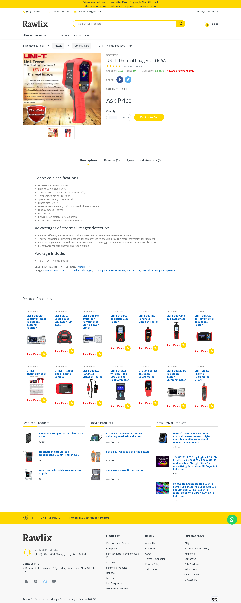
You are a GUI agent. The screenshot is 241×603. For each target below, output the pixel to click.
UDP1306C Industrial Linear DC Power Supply (61, 472)
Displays (110, 562)
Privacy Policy (152, 564)
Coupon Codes (81, 35)
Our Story (150, 548)
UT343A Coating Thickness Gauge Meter (148, 373)
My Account (190, 579)
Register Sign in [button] (207, 11)
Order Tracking (192, 574)
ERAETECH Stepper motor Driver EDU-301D (61, 435)
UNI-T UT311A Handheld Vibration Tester (148, 318)
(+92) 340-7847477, (49, 554)
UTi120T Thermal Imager (36, 372)
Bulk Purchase (191, 564)
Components (113, 548)
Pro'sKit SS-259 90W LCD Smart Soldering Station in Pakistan (124, 435)
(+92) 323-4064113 (33, 11)
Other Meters (81, 45)
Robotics (111, 572)
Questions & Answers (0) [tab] (144, 160)
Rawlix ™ (28, 599)
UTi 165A (59, 270)
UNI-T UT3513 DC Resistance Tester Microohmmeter (176, 375)
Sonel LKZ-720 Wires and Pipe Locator (128, 451)
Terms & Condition (155, 558)
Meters (58, 45)
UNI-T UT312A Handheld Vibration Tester (92, 373)
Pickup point (190, 569)
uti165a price (101, 270)
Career (148, 553)
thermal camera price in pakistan (159, 270)
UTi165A (48, 270)
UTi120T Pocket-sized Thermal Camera (64, 373)
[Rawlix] (35, 23)
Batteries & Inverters (117, 588)
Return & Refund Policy (196, 548)
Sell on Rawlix (152, 569)
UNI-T (136, 70)
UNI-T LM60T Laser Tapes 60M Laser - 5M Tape (63, 320)
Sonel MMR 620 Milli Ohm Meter (124, 470)
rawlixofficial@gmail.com (88, 11)
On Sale (65, 35)
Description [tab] (88, 160)
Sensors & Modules (116, 567)
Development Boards (117, 543)
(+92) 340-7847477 (58, 11)
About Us (150, 543)
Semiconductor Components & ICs (122, 555)
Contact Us (190, 558)
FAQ (186, 543)
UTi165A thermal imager (79, 270)
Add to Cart (149, 117)
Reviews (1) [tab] (111, 160)
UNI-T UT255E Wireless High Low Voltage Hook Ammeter (119, 375)
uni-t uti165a (133, 270)
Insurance (189, 553)
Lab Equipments (114, 583)
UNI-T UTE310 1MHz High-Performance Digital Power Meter (90, 322)
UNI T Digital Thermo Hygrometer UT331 (201, 375)
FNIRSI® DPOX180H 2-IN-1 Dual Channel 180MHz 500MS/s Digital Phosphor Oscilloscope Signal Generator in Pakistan (192, 438)
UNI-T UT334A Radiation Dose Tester (119, 318)
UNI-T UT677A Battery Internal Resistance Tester (204, 320)
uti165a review (117, 270)
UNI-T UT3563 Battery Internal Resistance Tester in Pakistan (36, 322)
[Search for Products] (124, 23)
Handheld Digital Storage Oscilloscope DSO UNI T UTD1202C (59, 453)
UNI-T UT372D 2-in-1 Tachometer (176, 317)
